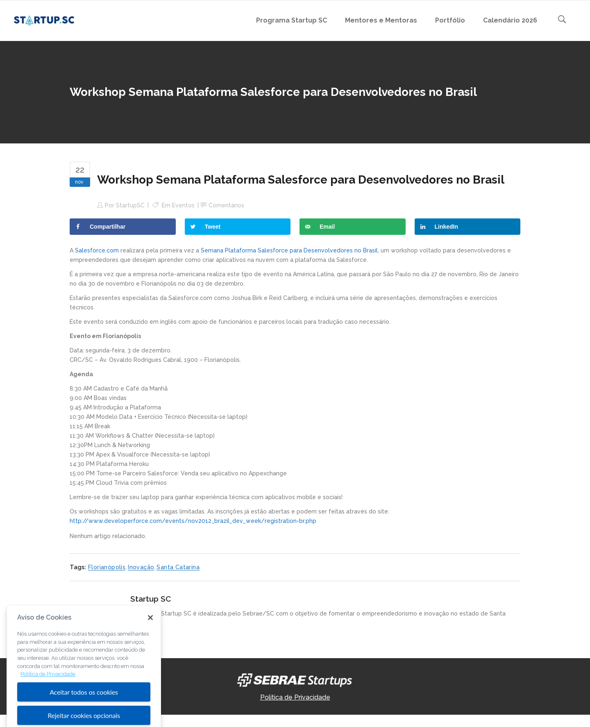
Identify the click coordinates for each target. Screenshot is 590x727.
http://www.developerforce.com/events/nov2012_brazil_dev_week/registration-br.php (193, 521)
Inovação (141, 567)
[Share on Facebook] (123, 226)
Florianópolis (106, 567)
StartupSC (130, 205)
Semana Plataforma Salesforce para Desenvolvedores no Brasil (289, 250)
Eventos (183, 205)
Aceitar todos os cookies (84, 711)
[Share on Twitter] (238, 226)
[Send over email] (353, 226)
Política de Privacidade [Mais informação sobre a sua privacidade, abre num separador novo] (47, 693)
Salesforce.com (97, 250)
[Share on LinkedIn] (468, 226)
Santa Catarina (178, 567)
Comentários (226, 205)
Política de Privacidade (295, 697)
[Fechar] (150, 636)
